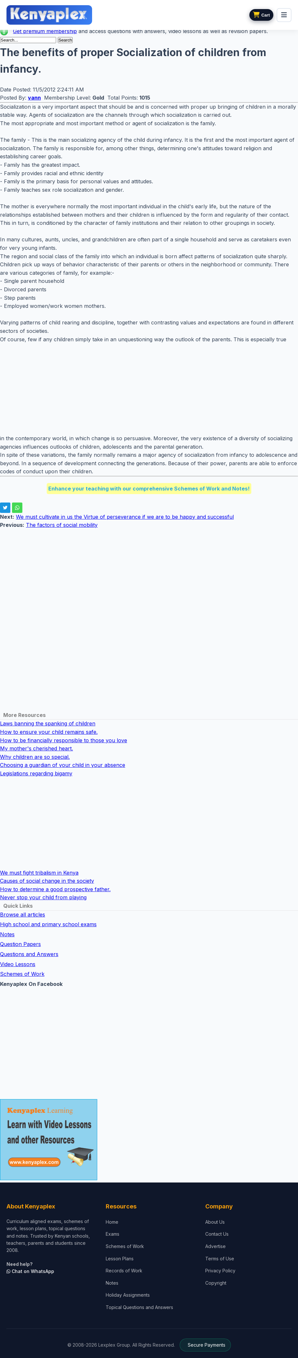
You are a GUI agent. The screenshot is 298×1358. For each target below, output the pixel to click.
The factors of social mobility (62, 525)
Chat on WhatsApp (30, 1271)
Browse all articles (22, 914)
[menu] (284, 15)
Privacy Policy (220, 1270)
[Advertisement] (149, 389)
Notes (7, 934)
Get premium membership (45, 31)
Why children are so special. (35, 757)
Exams (112, 1234)
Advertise (215, 1246)
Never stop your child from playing (43, 897)
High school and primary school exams (48, 924)
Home (112, 1222)
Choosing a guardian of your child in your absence (62, 765)
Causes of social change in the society (47, 881)
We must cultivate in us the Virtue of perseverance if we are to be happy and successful (125, 517)
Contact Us (217, 1234)
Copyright (215, 1283)
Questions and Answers (29, 954)
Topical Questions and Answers (139, 1307)
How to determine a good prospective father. (55, 889)
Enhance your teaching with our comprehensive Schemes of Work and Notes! (149, 488)
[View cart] (261, 15)
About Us (215, 1222)
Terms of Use (219, 1258)
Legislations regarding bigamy (36, 773)
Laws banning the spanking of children (47, 723)
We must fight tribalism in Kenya (39, 872)
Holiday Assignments (128, 1295)
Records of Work (124, 1270)
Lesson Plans (120, 1258)
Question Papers (20, 944)
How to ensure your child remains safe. (49, 732)
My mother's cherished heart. (36, 748)
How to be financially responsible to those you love (63, 740)
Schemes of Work (22, 974)
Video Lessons (17, 964)
